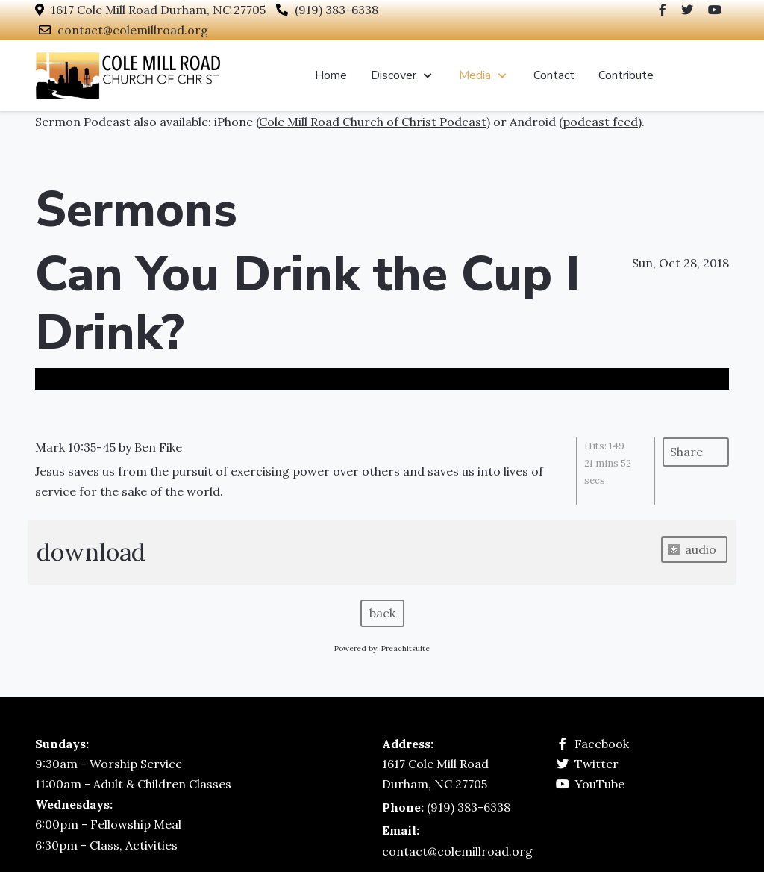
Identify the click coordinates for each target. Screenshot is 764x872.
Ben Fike (158, 447)
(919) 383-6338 (336, 9)
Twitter (596, 763)
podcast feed (600, 121)
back (382, 612)
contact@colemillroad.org (132, 29)
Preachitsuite (405, 648)
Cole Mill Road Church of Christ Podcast (372, 121)
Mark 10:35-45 (75, 447)
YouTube (599, 783)
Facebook (601, 743)
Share (686, 451)
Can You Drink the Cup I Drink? (307, 303)
